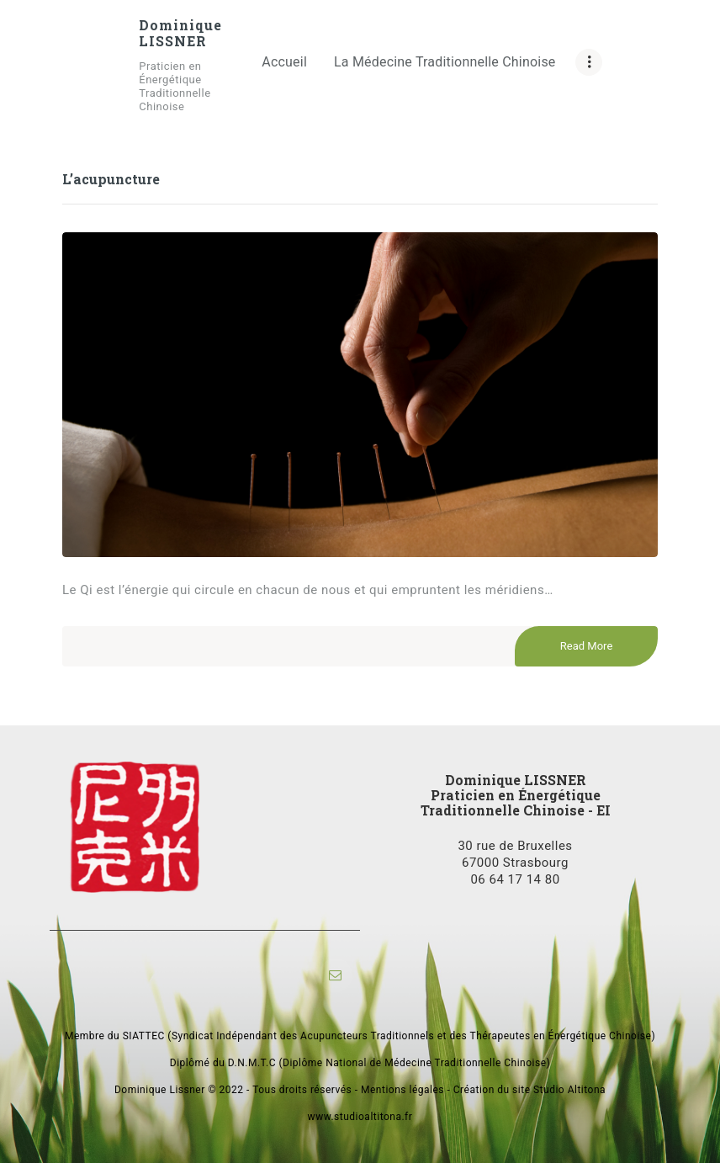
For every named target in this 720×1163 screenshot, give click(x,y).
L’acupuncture (111, 179)
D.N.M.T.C (252, 1063)
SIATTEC (144, 1036)
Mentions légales (402, 1090)
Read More (586, 646)
